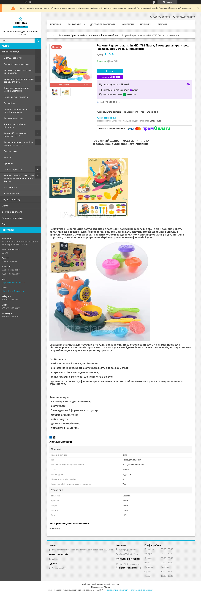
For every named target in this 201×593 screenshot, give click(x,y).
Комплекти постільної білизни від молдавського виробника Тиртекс (19, 178)
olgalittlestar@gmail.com (13, 291)
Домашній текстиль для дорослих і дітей (15, 134)
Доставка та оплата (12, 211)
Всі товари (74, 24)
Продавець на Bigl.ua (100, 587)
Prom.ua (115, 584)
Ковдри (7, 157)
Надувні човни (11, 193)
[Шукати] (38, 40)
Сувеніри (8, 163)
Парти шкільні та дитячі (16, 96)
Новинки (145, 24)
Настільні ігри (10, 187)
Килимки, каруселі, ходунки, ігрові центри (18, 71)
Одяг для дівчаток (13, 57)
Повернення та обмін (12, 218)
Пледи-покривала (13, 169)
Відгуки (5, 205)
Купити (110, 71)
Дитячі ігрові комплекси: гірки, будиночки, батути (19, 143)
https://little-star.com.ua (13, 282)
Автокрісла (9, 103)
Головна (55, 24)
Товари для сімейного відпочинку (15, 125)
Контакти (128, 24)
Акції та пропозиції (11, 199)
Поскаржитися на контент (117, 590)
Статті (5, 224)
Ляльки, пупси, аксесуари (16, 63)
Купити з (110, 77)
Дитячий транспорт (14, 118)
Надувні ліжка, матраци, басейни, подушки (16, 110)
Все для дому (10, 151)
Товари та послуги (11, 51)
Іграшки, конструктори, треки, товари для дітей (19, 80)
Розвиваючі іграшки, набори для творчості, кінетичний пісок (89, 35)
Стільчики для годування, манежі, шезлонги (16, 89)
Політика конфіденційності (141, 590)
